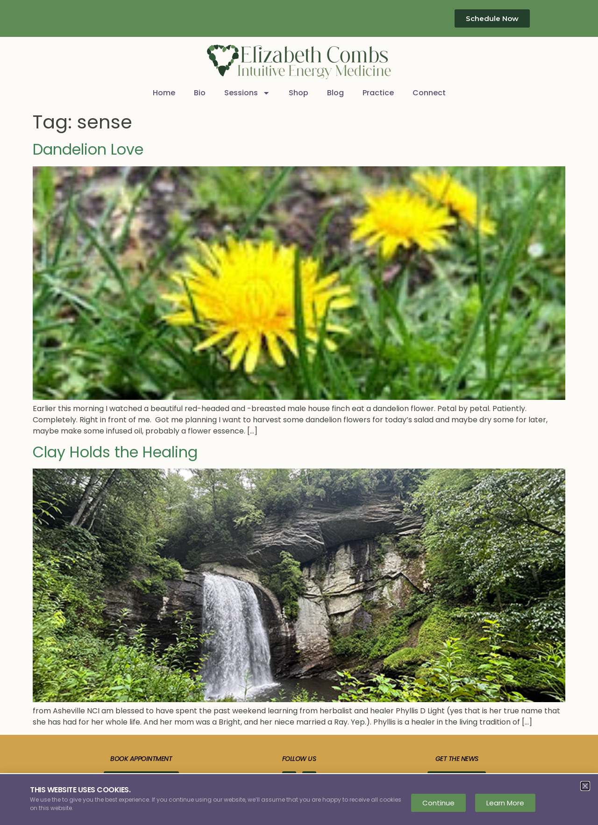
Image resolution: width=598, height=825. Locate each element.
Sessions (247, 93)
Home (164, 92)
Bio (200, 92)
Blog (335, 92)
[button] (585, 785)
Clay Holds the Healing (115, 451)
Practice (378, 92)
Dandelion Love (88, 149)
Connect (429, 92)
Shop (298, 92)
